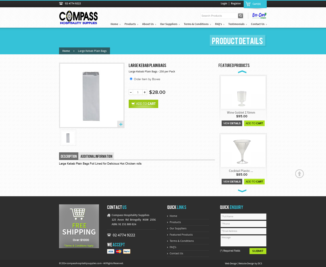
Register (236, 3)
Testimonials (236, 24)
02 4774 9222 (73, 3)
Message (243, 240)
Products (130, 24)
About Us (148, 24)
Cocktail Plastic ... (241, 171)
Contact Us (257, 24)
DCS (260, 263)
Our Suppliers (168, 24)
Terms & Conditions (196, 24)
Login (224, 3)
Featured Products (181, 234)
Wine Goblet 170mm (241, 112)
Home (114, 24)
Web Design (231, 263)
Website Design (246, 263)
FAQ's (218, 24)
